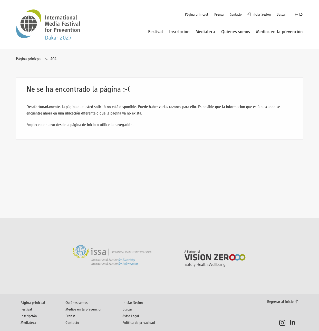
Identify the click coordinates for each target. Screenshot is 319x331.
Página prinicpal (196, 14)
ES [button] (301, 14)
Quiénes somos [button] (235, 31)
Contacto (236, 14)
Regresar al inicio (280, 301)
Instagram (283, 323)
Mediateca (28, 322)
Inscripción (29, 316)
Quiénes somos (76, 302)
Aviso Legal (130, 316)
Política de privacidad (138, 322)
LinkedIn (293, 323)
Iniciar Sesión (261, 14)
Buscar (281, 14)
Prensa (219, 14)
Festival (26, 309)
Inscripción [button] (179, 31)
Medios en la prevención (83, 309)
